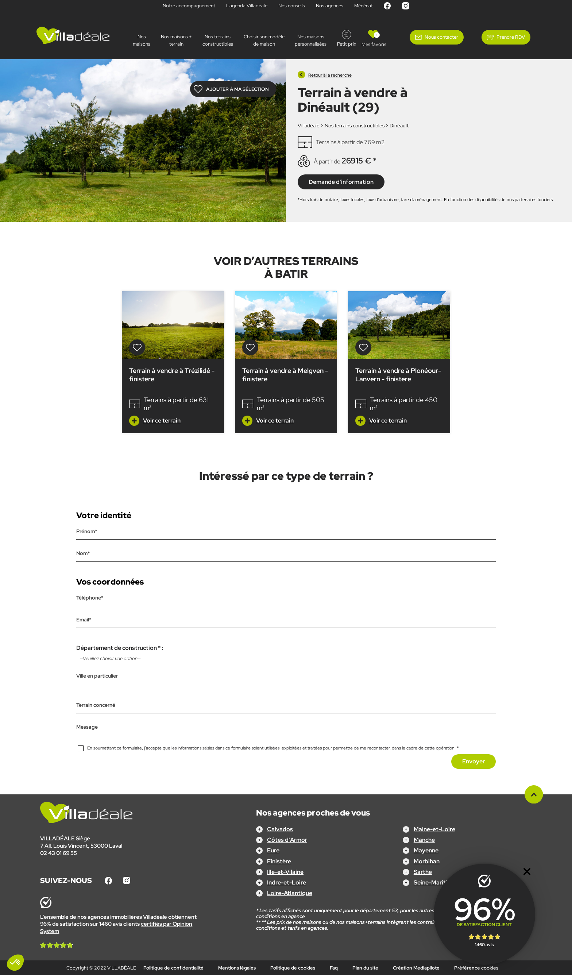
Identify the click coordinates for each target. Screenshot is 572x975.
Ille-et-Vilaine (285, 871)
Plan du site (365, 968)
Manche (424, 840)
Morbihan (427, 861)
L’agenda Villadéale (246, 6)
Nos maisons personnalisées (310, 40)
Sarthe (423, 871)
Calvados (280, 829)
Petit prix (346, 44)
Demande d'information (341, 181)
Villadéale (309, 125)
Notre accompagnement (189, 6)
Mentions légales (237, 968)
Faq (334, 968)
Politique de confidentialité (173, 968)
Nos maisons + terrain (176, 40)
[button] (15, 962)
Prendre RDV (510, 37)
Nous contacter (441, 37)
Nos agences (329, 6)
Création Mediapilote (416, 968)
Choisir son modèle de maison (264, 40)
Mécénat (363, 6)
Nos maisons (141, 40)
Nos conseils (291, 6)
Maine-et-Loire (434, 829)
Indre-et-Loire (286, 882)
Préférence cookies (476, 968)
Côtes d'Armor (287, 840)
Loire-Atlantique (289, 893)
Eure (273, 850)
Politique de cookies (292, 968)
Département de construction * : (286, 654)
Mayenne (426, 850)
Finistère (279, 861)
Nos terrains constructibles (217, 40)
